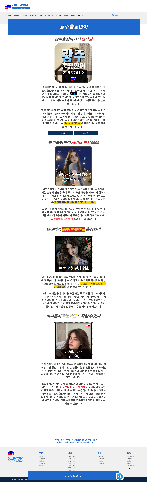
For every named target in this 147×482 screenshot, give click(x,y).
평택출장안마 (130, 456)
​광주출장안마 (42, 463)
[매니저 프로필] (60, 133)
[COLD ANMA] (20, 5)
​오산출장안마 (130, 465)
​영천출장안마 (100, 461)
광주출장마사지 (84, 400)
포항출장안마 (100, 458)
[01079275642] (73, 475)
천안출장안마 (71, 463)
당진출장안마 (71, 467)
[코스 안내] (86, 133)
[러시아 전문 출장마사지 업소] (21, 8)
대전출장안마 (71, 456)
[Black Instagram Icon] (127, 468)
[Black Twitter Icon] (130, 468)
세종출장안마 (71, 458)
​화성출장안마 (130, 463)
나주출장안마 (42, 465)
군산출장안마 (42, 458)
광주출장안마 (49, 90)
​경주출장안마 (100, 463)
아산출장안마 (71, 465)
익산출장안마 (42, 461)
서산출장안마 (71, 470)
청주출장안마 (71, 461)
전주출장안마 (42, 456)
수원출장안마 (130, 461)
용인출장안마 (130, 458)
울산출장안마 (100, 456)
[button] (58, 15)
